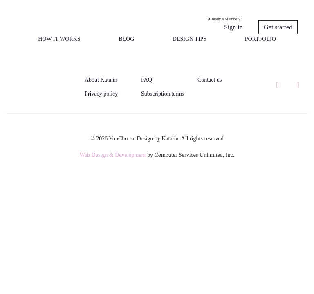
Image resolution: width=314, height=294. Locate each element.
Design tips (189, 39)
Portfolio (260, 39)
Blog (126, 39)
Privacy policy (101, 94)
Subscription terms (162, 94)
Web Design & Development (113, 155)
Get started (278, 27)
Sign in (233, 27)
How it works (59, 39)
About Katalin (101, 80)
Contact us (209, 80)
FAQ (146, 80)
